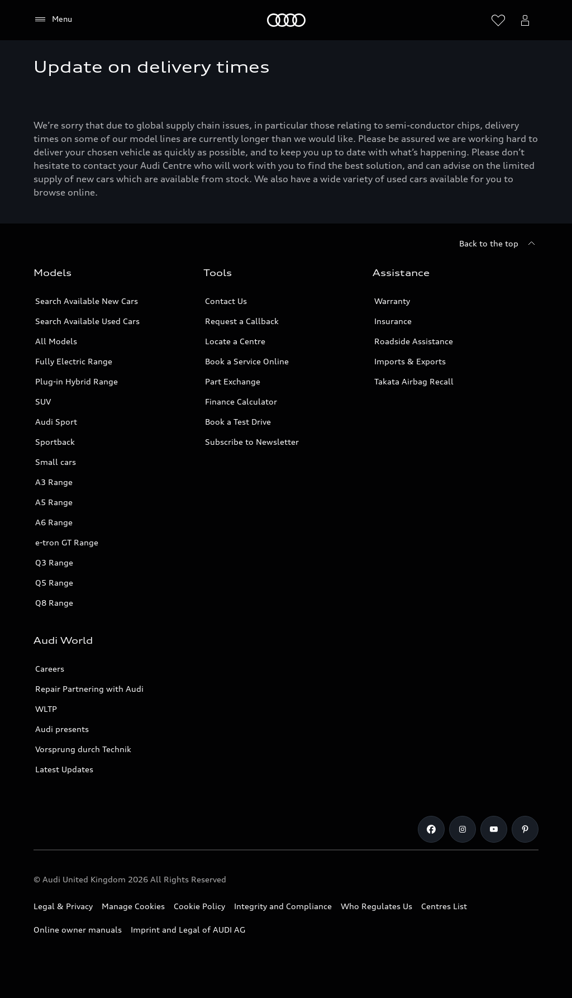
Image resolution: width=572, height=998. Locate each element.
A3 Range (54, 482)
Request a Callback (242, 321)
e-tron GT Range (66, 542)
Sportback (55, 441)
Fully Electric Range (73, 361)
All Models (56, 341)
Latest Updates (64, 769)
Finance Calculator (241, 401)
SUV (43, 401)
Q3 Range (54, 562)
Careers (49, 668)
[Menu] (53, 19)
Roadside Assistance (413, 341)
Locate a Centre (235, 341)
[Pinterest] (525, 829)
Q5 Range (54, 582)
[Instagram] (462, 829)
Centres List (444, 906)
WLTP (46, 709)
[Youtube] (493, 829)
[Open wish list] (498, 20)
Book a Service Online (247, 361)
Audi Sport (56, 421)
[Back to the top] (498, 243)
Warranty (392, 301)
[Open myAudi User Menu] (525, 20)
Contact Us (226, 301)
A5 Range (54, 502)
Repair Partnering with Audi (89, 688)
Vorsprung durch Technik (83, 749)
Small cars (55, 462)
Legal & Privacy (63, 906)
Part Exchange (232, 381)
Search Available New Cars (86, 301)
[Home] (286, 20)
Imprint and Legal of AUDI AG (188, 929)
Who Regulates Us (376, 906)
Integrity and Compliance (283, 906)
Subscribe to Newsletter (252, 441)
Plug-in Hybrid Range (76, 381)
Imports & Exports (410, 361)
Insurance (393, 321)
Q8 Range (54, 602)
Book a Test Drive (238, 421)
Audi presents (62, 729)
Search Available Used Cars (87, 321)
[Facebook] (431, 829)
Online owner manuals (78, 929)
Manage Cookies (133, 906)
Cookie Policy (199, 906)
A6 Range (54, 522)
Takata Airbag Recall (414, 381)
